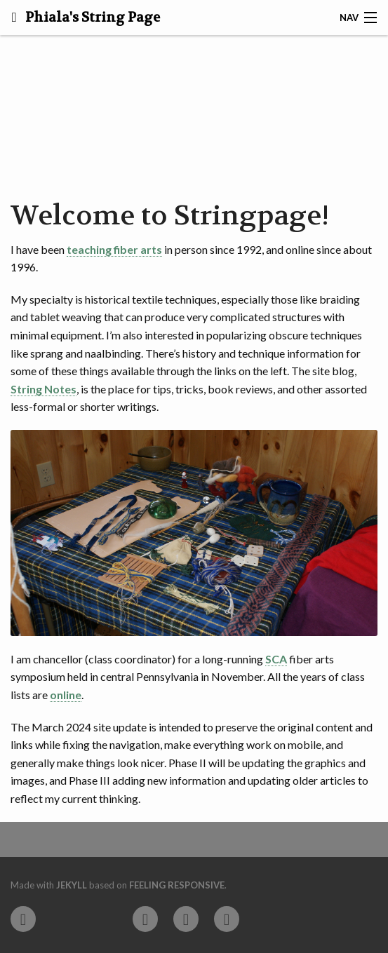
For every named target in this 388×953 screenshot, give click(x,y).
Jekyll (71, 885)
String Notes (43, 389)
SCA (276, 658)
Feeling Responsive (177, 885)
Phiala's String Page (91, 17)
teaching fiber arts (114, 249)
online (65, 694)
